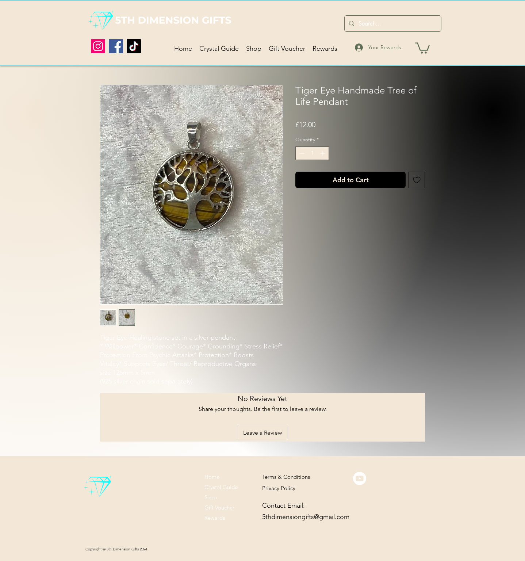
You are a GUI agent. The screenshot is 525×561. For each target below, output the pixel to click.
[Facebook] (116, 46)
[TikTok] (134, 46)
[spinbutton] (312, 153)
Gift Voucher (219, 507)
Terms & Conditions (286, 476)
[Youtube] (359, 478)
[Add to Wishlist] (417, 180)
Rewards (214, 517)
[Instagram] (98, 46)
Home (211, 476)
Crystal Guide (221, 487)
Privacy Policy (278, 488)
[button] (422, 47)
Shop (210, 497)
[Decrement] (301, 153)
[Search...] (392, 23)
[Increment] (323, 153)
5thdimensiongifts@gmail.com (305, 517)
